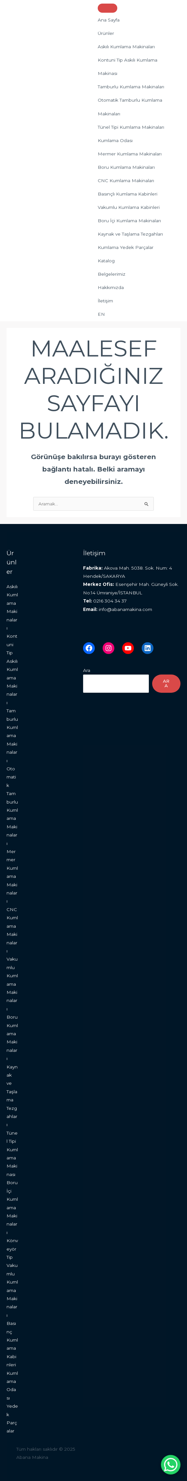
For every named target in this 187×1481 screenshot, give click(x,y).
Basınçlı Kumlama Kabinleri (127, 193)
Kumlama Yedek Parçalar (125, 247)
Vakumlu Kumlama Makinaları (12, 983)
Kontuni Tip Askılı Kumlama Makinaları (12, 669)
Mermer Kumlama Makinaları (130, 153)
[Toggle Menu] (107, 8)
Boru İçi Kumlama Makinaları (129, 220)
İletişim (105, 300)
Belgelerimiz (111, 274)
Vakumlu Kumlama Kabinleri (129, 207)
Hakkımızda (111, 287)
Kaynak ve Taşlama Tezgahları (130, 234)
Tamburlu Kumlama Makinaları (131, 86)
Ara (86, 670)
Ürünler (106, 33)
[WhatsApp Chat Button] (170, 1464)
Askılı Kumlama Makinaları (126, 46)
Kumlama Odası (115, 140)
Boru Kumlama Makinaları (126, 167)
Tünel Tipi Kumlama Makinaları (131, 127)
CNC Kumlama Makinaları (126, 180)
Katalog (106, 260)
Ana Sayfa (109, 19)
